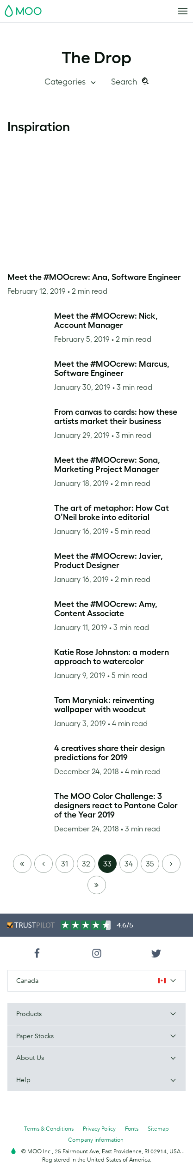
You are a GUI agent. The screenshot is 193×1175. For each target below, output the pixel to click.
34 (129, 864)
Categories (65, 81)
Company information (96, 1139)
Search (125, 81)
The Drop (96, 57)
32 (86, 864)
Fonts (131, 1128)
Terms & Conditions (49, 1128)
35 (150, 864)
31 (64, 864)
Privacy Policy (99, 1128)
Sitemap (158, 1128)
